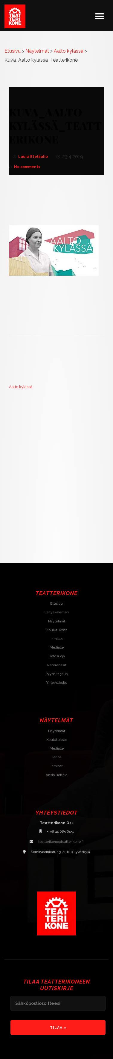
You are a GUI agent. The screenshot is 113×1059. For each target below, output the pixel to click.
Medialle (57, 647)
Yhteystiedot (56, 682)
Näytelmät (56, 621)
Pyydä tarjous (56, 674)
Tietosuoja (56, 656)
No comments (24, 167)
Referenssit (56, 665)
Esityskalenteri (57, 612)
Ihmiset (57, 639)
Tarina (56, 757)
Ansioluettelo (56, 775)
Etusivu (56, 603)
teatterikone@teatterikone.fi (60, 842)
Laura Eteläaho (33, 157)
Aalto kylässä (20, 387)
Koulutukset (56, 630)
